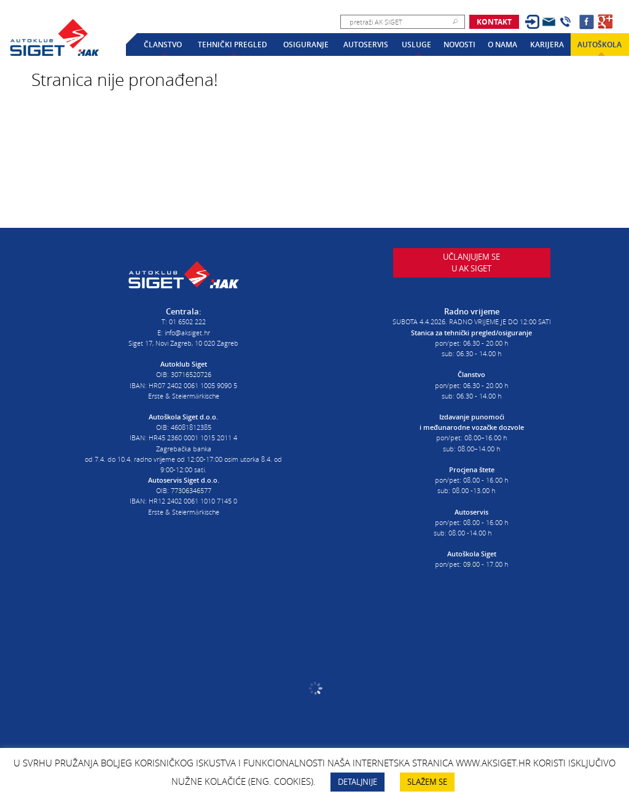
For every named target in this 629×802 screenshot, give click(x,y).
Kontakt (494, 22)
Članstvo (163, 44)
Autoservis (365, 44)
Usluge (416, 44)
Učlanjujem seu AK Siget (471, 271)
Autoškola (599, 44)
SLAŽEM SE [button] (427, 781)
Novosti (459, 44)
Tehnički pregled (232, 44)
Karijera (547, 44)
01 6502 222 (187, 317)
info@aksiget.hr (187, 328)
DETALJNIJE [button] (357, 781)
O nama (502, 44)
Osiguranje (306, 44)
